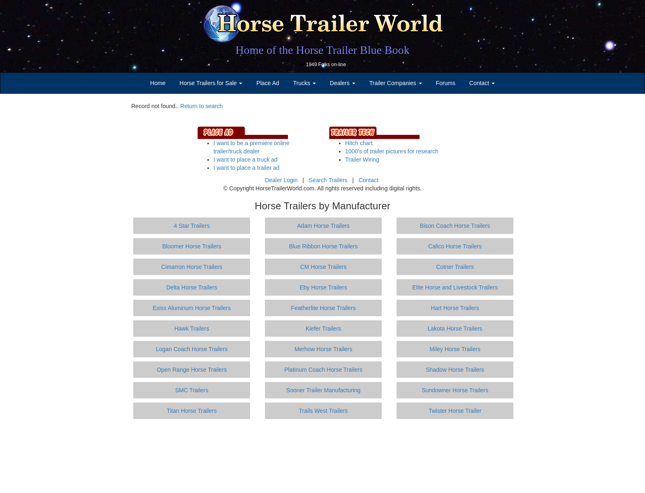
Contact (368, 180)
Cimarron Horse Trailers (192, 267)
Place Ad (267, 83)
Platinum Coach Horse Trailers (323, 369)
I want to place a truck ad (245, 159)
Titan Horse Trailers (192, 410)
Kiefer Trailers (323, 328)
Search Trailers (328, 180)
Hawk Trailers (191, 328)
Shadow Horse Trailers (455, 369)
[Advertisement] (322, 455)
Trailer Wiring (362, 159)
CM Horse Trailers (323, 267)
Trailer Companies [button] (395, 83)
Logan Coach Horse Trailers (191, 349)
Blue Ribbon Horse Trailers (323, 246)
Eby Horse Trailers (323, 287)
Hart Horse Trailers (455, 308)
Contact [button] (482, 83)
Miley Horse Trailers (454, 349)
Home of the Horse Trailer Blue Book (322, 50)
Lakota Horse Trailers (455, 328)
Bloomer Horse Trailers (191, 246)
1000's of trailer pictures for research (392, 151)
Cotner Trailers (455, 267)
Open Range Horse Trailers (192, 369)
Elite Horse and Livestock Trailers (455, 287)
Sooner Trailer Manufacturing (323, 390)
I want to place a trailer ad (246, 167)
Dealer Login (281, 180)
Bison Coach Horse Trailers (455, 225)
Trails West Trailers (323, 410)
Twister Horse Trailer (455, 410)
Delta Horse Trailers (191, 287)
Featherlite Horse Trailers (323, 308)
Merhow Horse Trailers (324, 349)
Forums (445, 83)
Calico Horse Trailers (455, 246)
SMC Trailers (192, 390)
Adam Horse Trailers (323, 225)
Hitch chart (359, 143)
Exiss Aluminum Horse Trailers (192, 308)
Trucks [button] (304, 83)
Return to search (201, 106)
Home (157, 83)
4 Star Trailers (192, 225)
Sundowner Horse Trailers (455, 390)
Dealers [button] (342, 83)
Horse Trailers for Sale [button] (210, 83)
